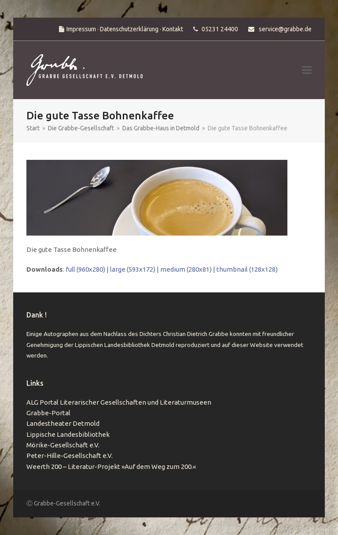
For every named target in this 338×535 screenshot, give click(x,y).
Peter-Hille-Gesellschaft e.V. (69, 455)
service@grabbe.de (285, 29)
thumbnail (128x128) (247, 269)
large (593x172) (132, 269)
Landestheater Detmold (62, 423)
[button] (307, 70)
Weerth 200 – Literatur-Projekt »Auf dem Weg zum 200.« (111, 466)
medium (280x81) (186, 269)
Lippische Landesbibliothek (68, 434)
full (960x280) (85, 269)
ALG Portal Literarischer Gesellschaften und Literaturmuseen (118, 402)
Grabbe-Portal (48, 413)
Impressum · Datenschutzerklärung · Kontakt (124, 29)
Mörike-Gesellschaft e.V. (62, 445)
